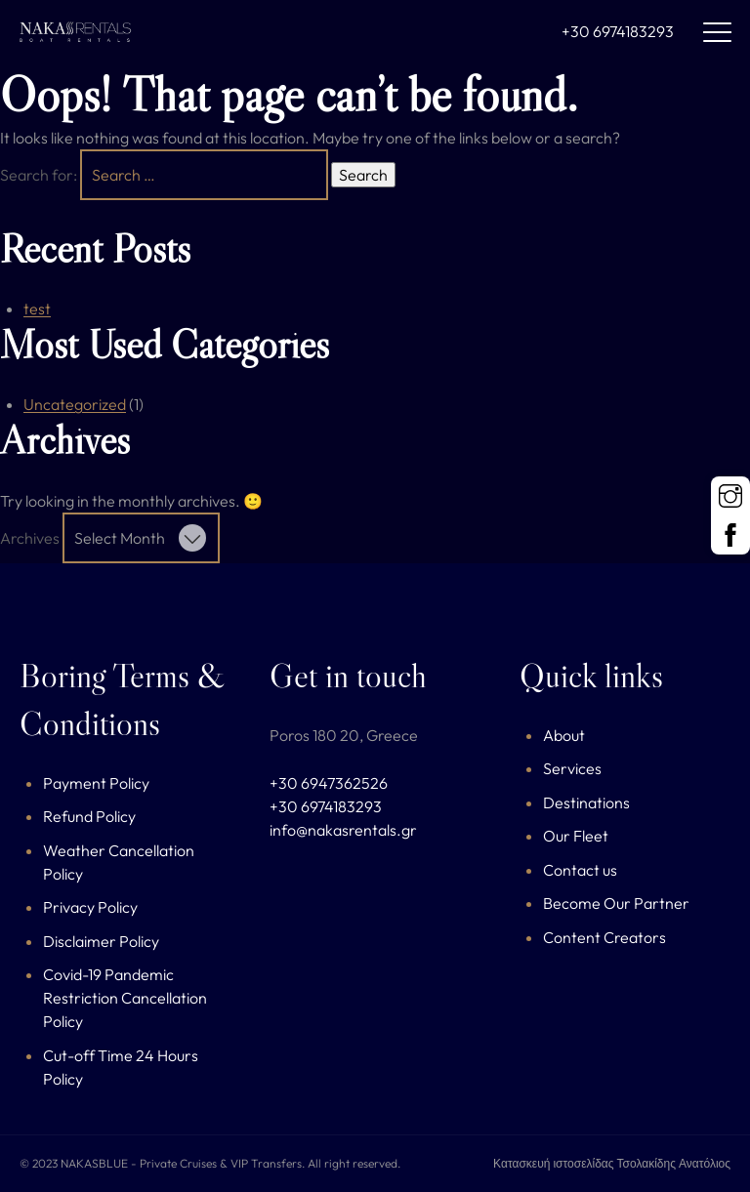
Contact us (580, 870)
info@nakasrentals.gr (343, 830)
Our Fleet (575, 835)
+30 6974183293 (618, 31)
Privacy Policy (90, 907)
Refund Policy (89, 816)
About (564, 735)
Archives (30, 538)
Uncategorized (74, 404)
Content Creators (604, 937)
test (37, 308)
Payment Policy (96, 783)
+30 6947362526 (329, 783)
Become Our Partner (616, 903)
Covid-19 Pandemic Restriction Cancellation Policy (125, 998)
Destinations (586, 802)
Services (572, 768)
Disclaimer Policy (101, 941)
